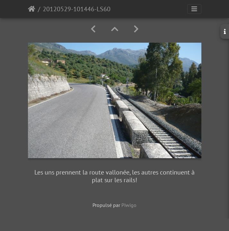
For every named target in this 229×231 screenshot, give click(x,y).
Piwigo (129, 205)
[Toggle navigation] (194, 9)
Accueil (31, 9)
